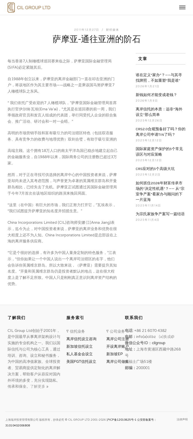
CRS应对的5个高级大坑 (155, 168)
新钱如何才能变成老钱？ (156, 95)
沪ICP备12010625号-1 (121, 419)
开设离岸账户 (117, 346)
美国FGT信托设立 (82, 361)
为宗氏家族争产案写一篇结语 (160, 214)
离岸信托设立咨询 (82, 339)
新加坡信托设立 (80, 346)
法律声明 (182, 419)
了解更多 (38, 386)
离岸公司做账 (117, 361)
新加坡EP (114, 354)
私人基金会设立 (79, 354)
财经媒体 (112, 29)
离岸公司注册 (118, 339)
